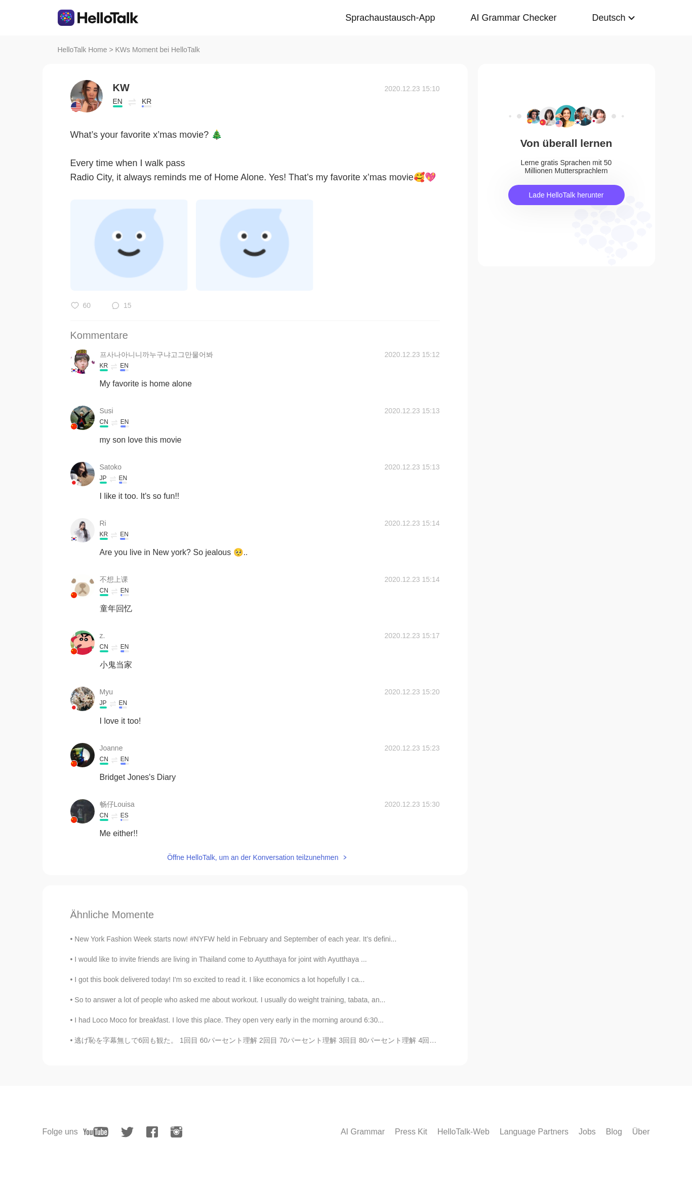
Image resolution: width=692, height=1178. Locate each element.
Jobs (587, 1131)
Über (641, 1131)
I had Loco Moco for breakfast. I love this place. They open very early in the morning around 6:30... (229, 1020)
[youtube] (95, 1132)
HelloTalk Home (82, 50)
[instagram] (176, 1131)
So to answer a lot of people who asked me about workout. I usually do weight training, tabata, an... (229, 1000)
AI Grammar (363, 1131)
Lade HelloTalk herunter (566, 195)
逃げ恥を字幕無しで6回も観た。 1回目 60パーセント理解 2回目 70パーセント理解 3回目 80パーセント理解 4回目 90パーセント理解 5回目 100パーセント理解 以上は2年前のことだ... (364, 1040)
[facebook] (152, 1131)
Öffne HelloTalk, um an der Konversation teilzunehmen (252, 857)
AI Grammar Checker (513, 18)
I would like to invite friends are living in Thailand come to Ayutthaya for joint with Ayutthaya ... (220, 959)
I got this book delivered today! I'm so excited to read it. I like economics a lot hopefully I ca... (219, 979)
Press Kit (411, 1131)
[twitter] (127, 1132)
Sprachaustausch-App (390, 18)
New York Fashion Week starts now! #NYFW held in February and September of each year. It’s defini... (235, 939)
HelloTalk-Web (463, 1131)
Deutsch (608, 18)
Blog (614, 1131)
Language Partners (534, 1131)
